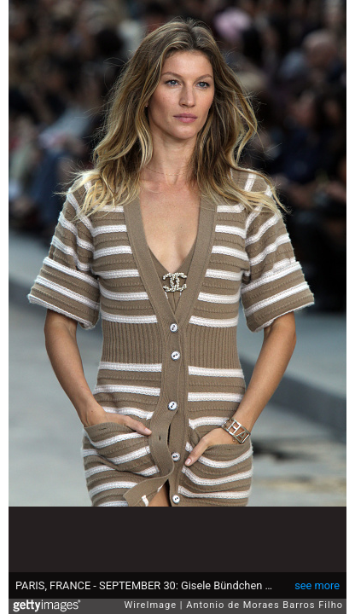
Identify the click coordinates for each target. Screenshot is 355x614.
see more (317, 585)
